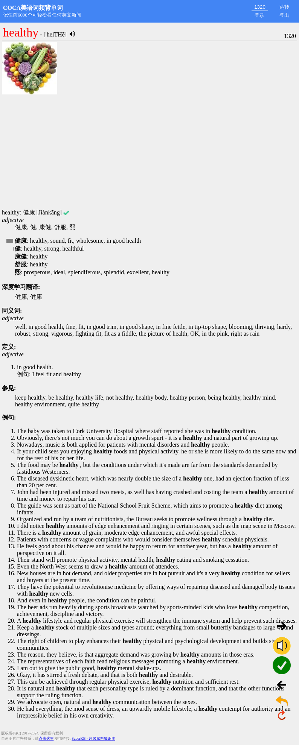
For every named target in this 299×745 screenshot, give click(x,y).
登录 (259, 15)
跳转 (284, 7)
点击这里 (46, 738)
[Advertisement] (149, 152)
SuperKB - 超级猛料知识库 (93, 738)
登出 (284, 15)
